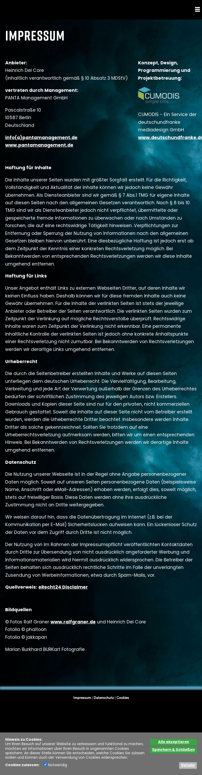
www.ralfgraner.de (73, 622)
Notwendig (55, 765)
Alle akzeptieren (173, 742)
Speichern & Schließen (173, 750)
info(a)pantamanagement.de (41, 138)
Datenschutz (104, 698)
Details (188, 765)
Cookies (122, 698)
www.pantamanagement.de (39, 145)
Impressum (82, 698)
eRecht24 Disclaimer (63, 587)
